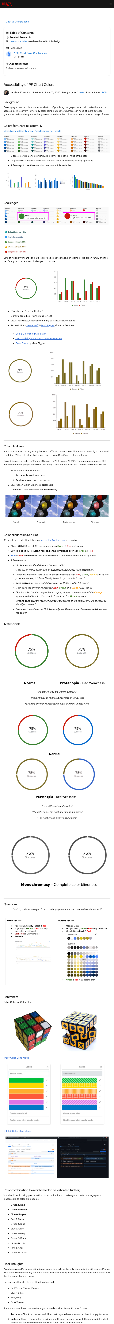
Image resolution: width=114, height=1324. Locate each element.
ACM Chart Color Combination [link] (30, 53)
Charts (80, 92)
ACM (104, 92)
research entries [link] (18, 41)
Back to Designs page (17, 21)
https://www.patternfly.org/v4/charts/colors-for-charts (33, 131)
